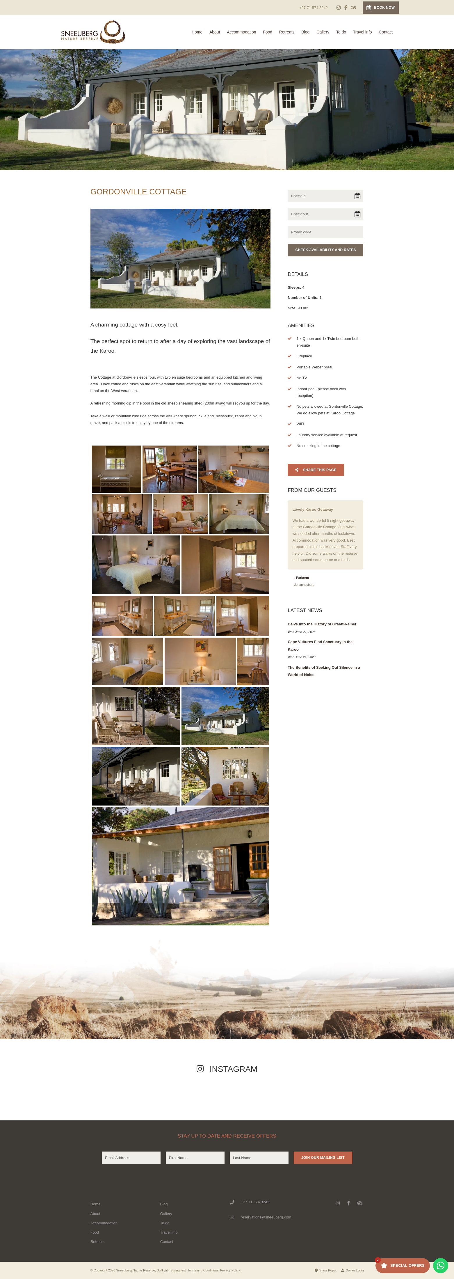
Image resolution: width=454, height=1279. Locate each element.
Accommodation (241, 32)
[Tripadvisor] (353, 7)
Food (267, 32)
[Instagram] (338, 7)
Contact (386, 32)
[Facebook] (345, 7)
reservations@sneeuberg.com (266, 1217)
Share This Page (315, 470)
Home (197, 32)
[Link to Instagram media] (45, 1095)
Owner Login (352, 1270)
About (214, 32)
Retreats (287, 32)
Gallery (322, 32)
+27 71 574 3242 (313, 8)
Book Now (380, 7)
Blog (305, 32)
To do (341, 32)
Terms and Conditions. (203, 1270)
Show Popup (326, 1270)
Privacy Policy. (230, 1270)
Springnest (178, 1270)
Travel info (362, 32)
